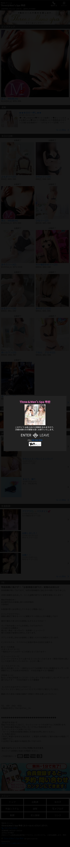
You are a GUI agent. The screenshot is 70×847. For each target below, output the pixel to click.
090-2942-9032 (37, 440)
